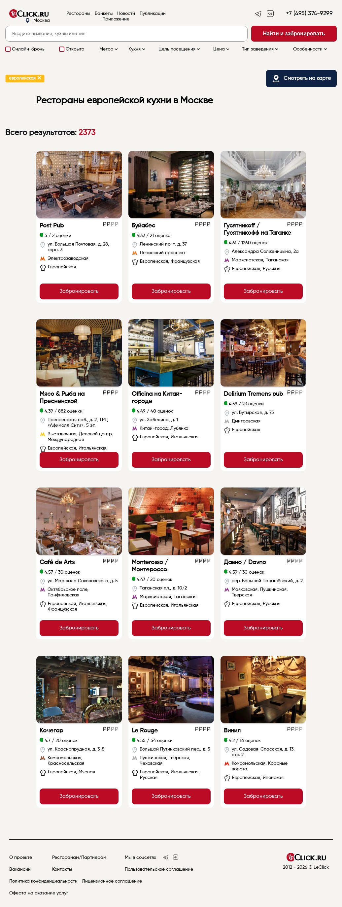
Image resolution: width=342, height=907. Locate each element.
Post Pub (52, 226)
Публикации (153, 13)
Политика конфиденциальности (43, 881)
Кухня (137, 49)
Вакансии (20, 869)
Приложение (115, 19)
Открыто (75, 49)
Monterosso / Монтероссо (150, 566)
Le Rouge (145, 731)
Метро (109, 49)
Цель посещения (179, 49)
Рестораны (78, 13)
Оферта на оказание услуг (38, 893)
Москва (37, 20)
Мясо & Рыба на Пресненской (62, 397)
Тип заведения (261, 49)
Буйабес (143, 226)
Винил (232, 731)
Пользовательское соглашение (159, 869)
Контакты (62, 869)
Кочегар (51, 731)
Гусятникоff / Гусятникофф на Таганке (257, 229)
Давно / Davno (245, 562)
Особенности (310, 49)
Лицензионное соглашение (112, 881)
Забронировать (79, 291)
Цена (222, 49)
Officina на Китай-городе (157, 397)
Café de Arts (57, 562)
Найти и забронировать (294, 33)
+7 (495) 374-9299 (309, 14)
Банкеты (104, 13)
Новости (126, 13)
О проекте (20, 857)
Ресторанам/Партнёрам (79, 857)
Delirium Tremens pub (253, 394)
